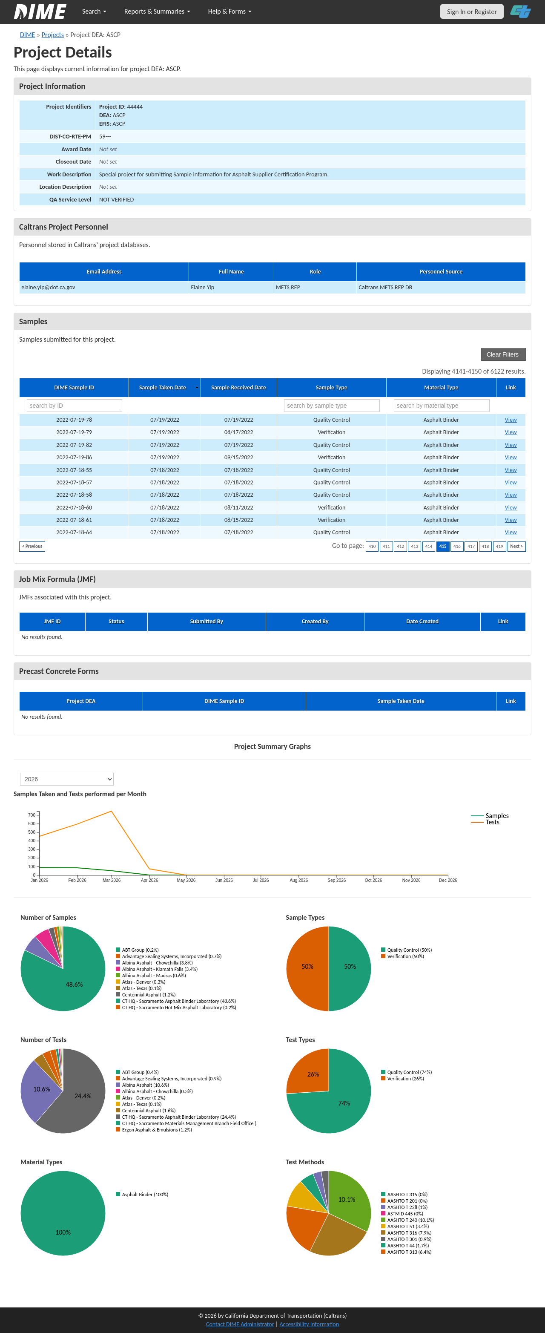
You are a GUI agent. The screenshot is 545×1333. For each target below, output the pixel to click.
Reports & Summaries (157, 11)
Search (94, 11)
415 (443, 546)
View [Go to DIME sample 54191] (511, 457)
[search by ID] (75, 405)
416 (457, 546)
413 (414, 546)
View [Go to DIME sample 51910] (511, 470)
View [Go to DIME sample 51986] (511, 482)
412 (400, 546)
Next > (517, 546)
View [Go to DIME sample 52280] (511, 419)
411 (386, 546)
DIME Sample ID (74, 388)
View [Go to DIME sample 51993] (511, 494)
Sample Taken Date (162, 388)
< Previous (32, 546)
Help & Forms (230, 11)
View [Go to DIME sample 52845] (511, 445)
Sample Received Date (238, 388)
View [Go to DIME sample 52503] (511, 432)
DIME (27, 35)
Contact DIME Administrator (240, 1324)
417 (471, 546)
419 (499, 546)
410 (372, 546)
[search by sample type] (332, 405)
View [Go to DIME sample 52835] (511, 532)
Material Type (441, 388)
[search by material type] (442, 405)
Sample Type (331, 388)
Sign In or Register (472, 12)
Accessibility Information (309, 1324)
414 (429, 546)
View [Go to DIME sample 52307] (511, 520)
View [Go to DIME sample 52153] (511, 507)
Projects (53, 35)
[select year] (67, 779)
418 (485, 546)
